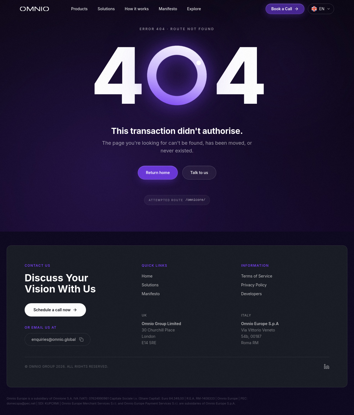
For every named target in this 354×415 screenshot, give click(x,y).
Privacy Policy (254, 284)
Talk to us (199, 172)
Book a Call (285, 8)
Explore (194, 8)
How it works (137, 8)
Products (79, 8)
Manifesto (168, 8)
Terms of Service (256, 276)
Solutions (106, 8)
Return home (158, 172)
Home (147, 276)
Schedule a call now (55, 309)
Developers (251, 293)
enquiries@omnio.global (58, 339)
